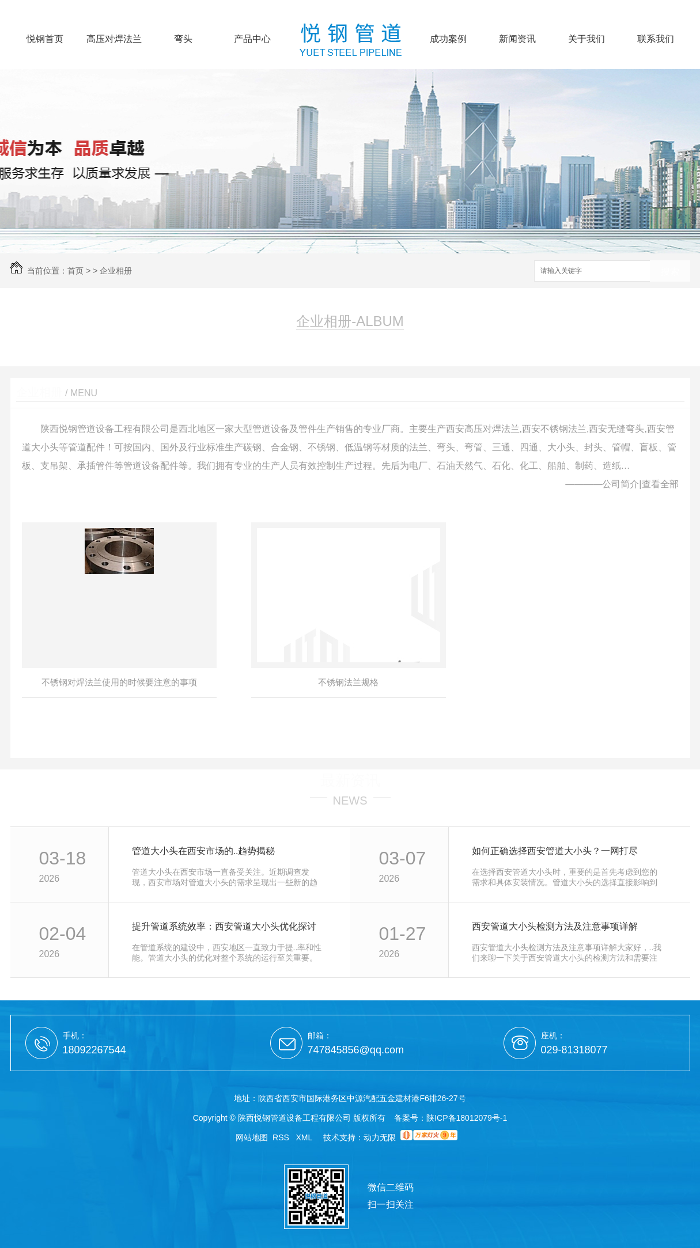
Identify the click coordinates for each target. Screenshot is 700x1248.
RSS (282, 1137)
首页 (75, 270)
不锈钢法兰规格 (348, 682)
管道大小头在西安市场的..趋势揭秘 (203, 851)
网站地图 (252, 1137)
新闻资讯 (517, 39)
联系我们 (655, 39)
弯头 (183, 39)
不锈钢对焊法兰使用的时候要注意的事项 (119, 682)
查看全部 (660, 484)
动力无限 (380, 1137)
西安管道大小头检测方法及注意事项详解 (555, 926)
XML (305, 1137)
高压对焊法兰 (114, 39)
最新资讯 (350, 780)
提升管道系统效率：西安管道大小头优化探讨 (224, 926)
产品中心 (252, 39)
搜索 (670, 271)
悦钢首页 (45, 39)
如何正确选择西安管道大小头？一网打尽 (555, 851)
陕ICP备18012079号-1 (466, 1117)
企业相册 (116, 270)
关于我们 (586, 39)
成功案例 (448, 39)
